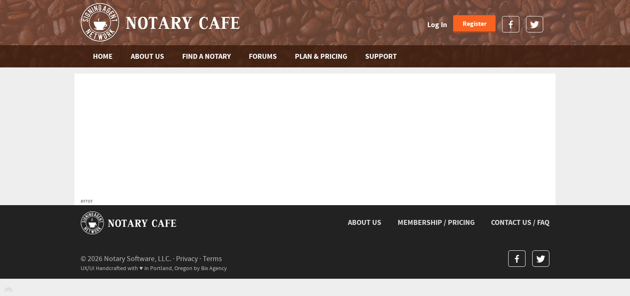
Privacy (187, 259)
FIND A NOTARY (206, 56)
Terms (212, 259)
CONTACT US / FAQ (520, 222)
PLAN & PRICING (321, 56)
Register (474, 23)
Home (103, 56)
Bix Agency (214, 268)
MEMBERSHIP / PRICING (436, 222)
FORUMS (263, 56)
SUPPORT (381, 56)
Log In (437, 25)
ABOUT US (147, 56)
